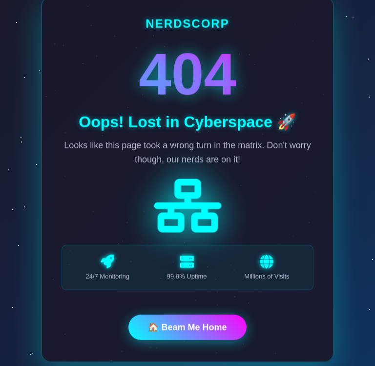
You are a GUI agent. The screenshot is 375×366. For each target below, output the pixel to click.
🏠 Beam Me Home (187, 328)
